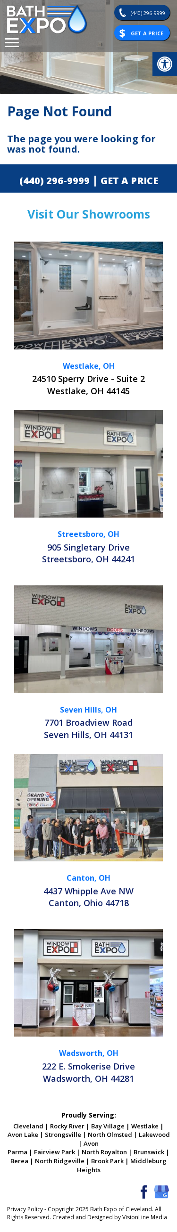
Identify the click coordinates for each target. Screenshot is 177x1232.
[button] (164, 64)
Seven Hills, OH (88, 710)
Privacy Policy (25, 1209)
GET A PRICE (129, 180)
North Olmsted (110, 1134)
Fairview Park (54, 1152)
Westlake (145, 1126)
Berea (19, 1161)
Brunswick (149, 1152)
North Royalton (104, 1152)
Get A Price (147, 33)
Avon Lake (23, 1134)
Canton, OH (88, 878)
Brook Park (107, 1161)
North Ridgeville (59, 1161)
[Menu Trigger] (12, 42)
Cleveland (28, 1126)
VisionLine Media (144, 1217)
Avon (91, 1143)
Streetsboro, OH (88, 534)
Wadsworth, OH (88, 1053)
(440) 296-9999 (148, 12)
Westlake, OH (89, 366)
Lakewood (154, 1134)
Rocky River (67, 1126)
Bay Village (108, 1126)
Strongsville (63, 1134)
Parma (17, 1152)
